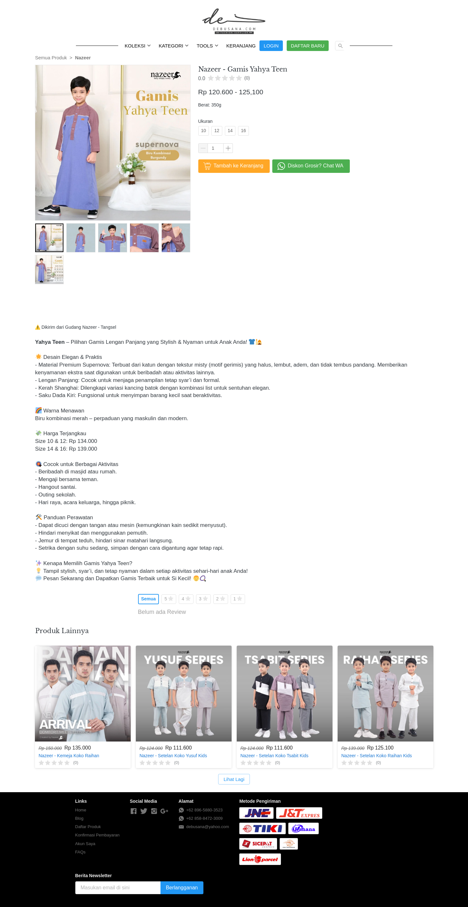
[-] (133, 811)
